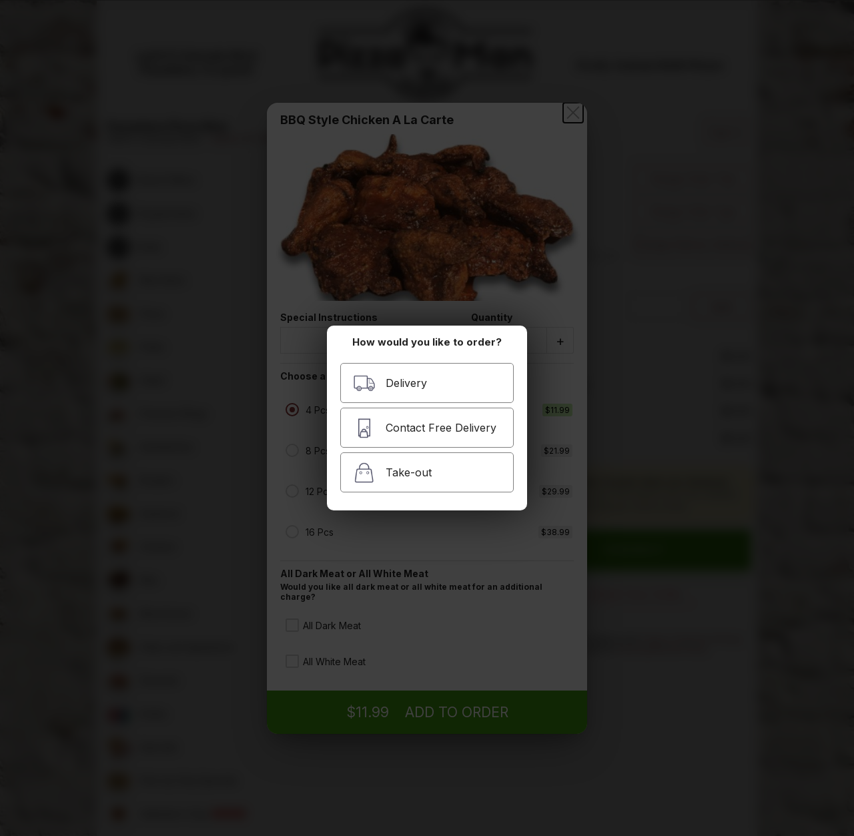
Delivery (390, 383)
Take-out (392, 472)
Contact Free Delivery (424, 428)
